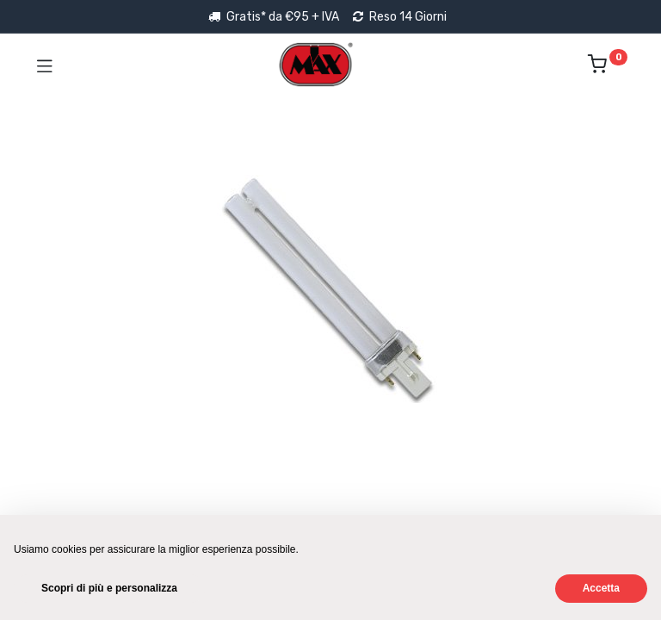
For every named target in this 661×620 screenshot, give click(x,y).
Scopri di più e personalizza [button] (109, 588)
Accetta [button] (601, 588)
